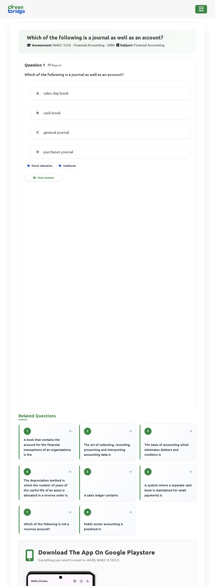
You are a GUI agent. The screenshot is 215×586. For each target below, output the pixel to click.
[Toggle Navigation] (201, 9)
